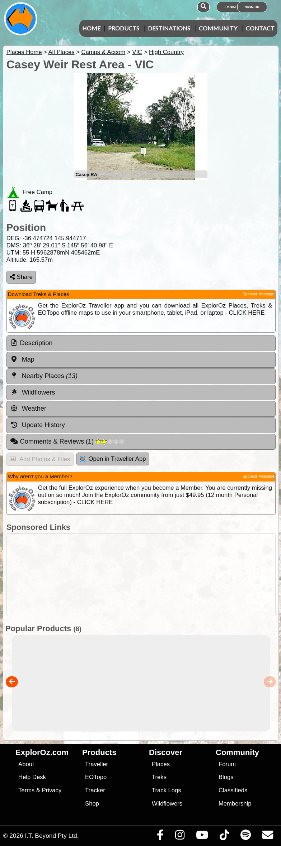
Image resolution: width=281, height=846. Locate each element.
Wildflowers (167, 803)
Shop (92, 803)
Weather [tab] (28, 408)
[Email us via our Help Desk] (267, 836)
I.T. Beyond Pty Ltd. (52, 835)
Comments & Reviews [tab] (67, 441)
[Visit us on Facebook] (160, 836)
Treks (159, 777)
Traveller (96, 764)
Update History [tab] (37, 425)
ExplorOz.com (42, 752)
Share (21, 277)
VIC (137, 52)
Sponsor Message (259, 294)
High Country (166, 52)
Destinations (169, 28)
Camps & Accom (103, 52)
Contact (260, 28)
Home (91, 28)
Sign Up (252, 7)
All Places (61, 52)
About (26, 764)
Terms (26, 790)
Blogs (226, 777)
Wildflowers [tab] (32, 392)
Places (161, 764)
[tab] (141, 343)
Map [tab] (22, 359)
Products (123, 28)
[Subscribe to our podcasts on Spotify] (245, 836)
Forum (227, 764)
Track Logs (166, 790)
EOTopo (96, 777)
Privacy (52, 790)
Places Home (24, 52)
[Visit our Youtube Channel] (202, 836)
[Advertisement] (144, 575)
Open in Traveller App (113, 458)
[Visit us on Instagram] (179, 836)
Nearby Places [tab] (44, 376)
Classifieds (233, 790)
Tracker (95, 790)
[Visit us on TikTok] (224, 836)
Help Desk (32, 777)
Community (218, 28)
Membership (235, 803)
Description (36, 343)
